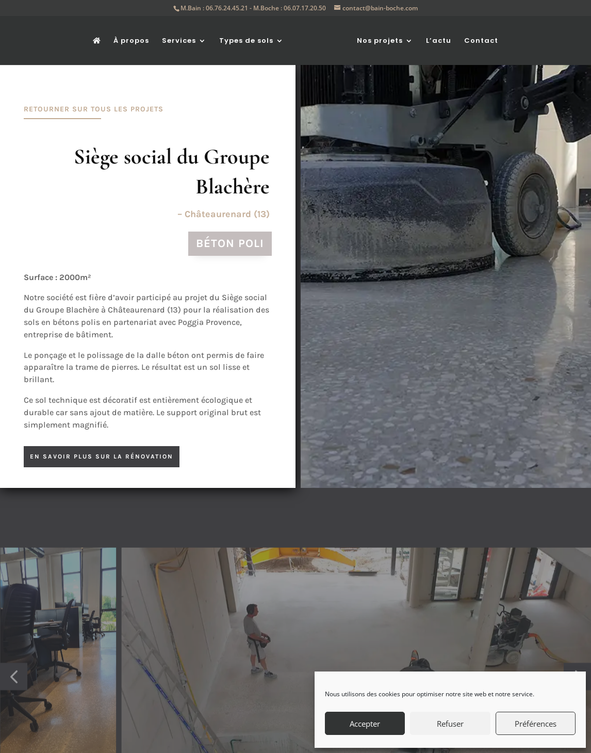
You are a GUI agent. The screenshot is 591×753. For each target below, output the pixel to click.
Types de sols (246, 41)
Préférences (535, 723)
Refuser (450, 723)
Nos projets (380, 41)
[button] (13, 705)
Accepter (365, 723)
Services (179, 41)
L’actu (438, 41)
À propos (131, 41)
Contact (481, 41)
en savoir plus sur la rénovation (101, 456)
